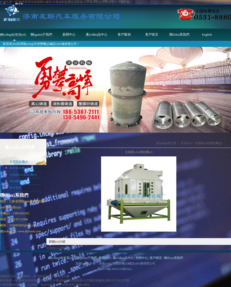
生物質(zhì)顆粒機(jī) (23, 174)
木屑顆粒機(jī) (19, 161)
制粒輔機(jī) (17, 181)
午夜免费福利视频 (12, 284)
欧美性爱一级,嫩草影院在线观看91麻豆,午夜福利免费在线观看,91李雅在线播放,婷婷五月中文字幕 (64, 2)
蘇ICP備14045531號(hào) (116, 269)
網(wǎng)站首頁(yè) (13, 34)
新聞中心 (68, 34)
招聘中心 (142, 258)
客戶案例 (124, 34)
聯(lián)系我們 (179, 34)
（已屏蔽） (32, 284)
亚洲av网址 (82, 284)
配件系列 (16, 187)
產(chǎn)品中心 (96, 34)
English (207, 34)
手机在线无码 (65, 284)
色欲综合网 (48, 284)
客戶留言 (151, 34)
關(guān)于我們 (41, 34)
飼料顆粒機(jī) (19, 168)
